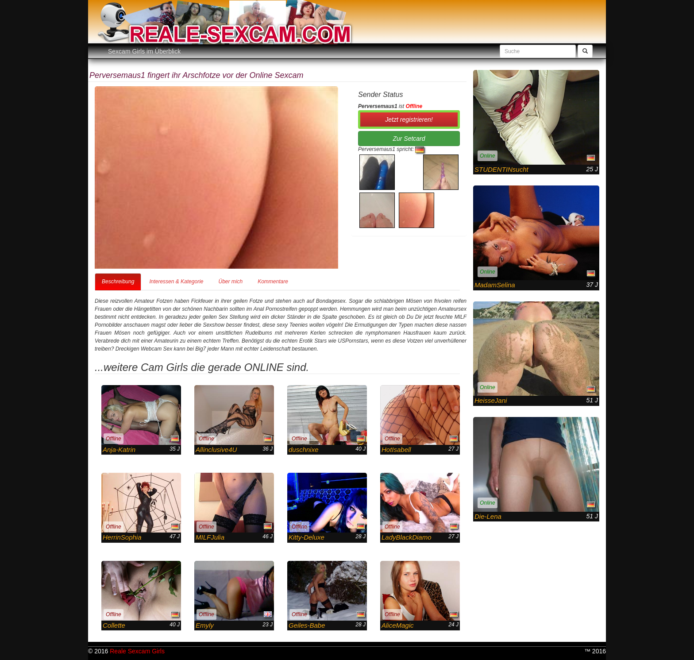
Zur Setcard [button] (409, 138)
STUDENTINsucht (501, 169)
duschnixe (304, 449)
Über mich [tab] (230, 281)
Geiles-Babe (307, 625)
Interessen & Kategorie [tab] (176, 281)
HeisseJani (490, 400)
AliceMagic (398, 625)
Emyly (205, 625)
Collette (114, 625)
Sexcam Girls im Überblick (144, 51)
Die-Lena (487, 516)
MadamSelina (494, 285)
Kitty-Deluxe (306, 537)
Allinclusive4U (216, 449)
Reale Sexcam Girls (137, 651)
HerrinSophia (122, 537)
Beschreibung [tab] (118, 281)
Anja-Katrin (119, 449)
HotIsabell (396, 449)
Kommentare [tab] (273, 281)
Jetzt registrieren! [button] (408, 119)
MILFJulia (210, 537)
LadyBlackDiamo (407, 537)
